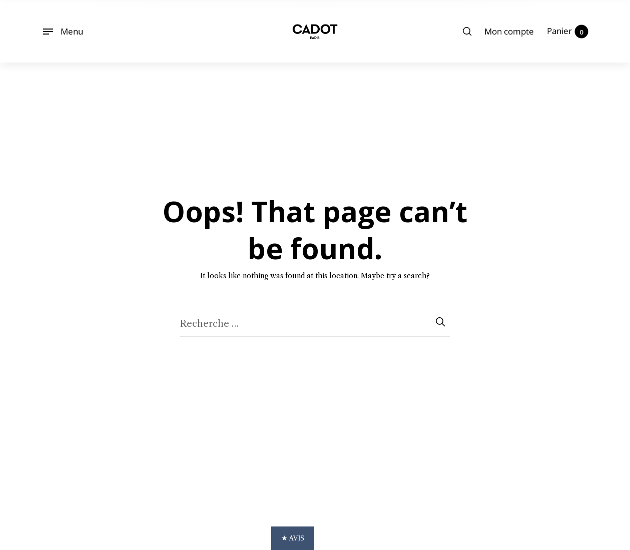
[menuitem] (509, 32)
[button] (315, 538)
